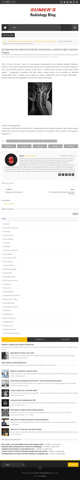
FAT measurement (8, 235)
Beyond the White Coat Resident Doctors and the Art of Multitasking (22, 446)
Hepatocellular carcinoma (10, 280)
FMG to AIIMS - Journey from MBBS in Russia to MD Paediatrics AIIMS (22, 444)
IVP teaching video (8, 292)
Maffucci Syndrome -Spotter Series (24, 371)
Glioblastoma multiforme (10, 250)
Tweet (9, 146)
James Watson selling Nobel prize (14, 363)
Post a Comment (9, 204)
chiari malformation (14, 41)
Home (4, 41)
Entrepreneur (6, 231)
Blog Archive (65, 339)
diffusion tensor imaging (10, 299)
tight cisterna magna (50, 41)
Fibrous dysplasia (8, 239)
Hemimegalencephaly (9, 276)
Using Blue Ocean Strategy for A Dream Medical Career (18, 449)
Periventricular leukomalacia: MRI (23, 400)
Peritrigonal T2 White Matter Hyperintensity (27, 410)
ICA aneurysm (7, 284)
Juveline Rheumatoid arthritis (11, 295)
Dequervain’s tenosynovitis (10, 228)
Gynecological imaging (9, 269)
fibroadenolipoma (8, 314)
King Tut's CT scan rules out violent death (26, 429)
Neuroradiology (27, 41)
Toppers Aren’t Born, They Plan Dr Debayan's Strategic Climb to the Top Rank (24, 451)
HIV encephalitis (7, 273)
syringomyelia (38, 41)
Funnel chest (6, 243)
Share (24, 146)
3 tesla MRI (6, 224)
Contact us (73, 464)
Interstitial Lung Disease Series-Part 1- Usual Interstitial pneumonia (36, 381)
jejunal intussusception (9, 329)
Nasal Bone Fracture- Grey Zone (22, 353)
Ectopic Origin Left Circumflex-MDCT (24, 390)
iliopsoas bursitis (8, 325)
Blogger (43, 476)
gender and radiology (9, 318)
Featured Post (40, 339)
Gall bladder (6, 246)
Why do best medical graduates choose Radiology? (30, 420)
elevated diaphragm (8, 303)
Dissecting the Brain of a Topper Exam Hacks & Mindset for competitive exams (25, 454)
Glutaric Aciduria (8, 261)
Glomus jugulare (8, 254)
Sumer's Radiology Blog (42, 473)
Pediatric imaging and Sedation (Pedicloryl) (18, 345)
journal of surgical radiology (11, 333)
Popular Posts (14, 339)
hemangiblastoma (8, 322)
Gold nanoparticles (8, 265)
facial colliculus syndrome (10, 307)
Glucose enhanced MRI (9, 258)
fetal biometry (7, 310)
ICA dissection (7, 288)
